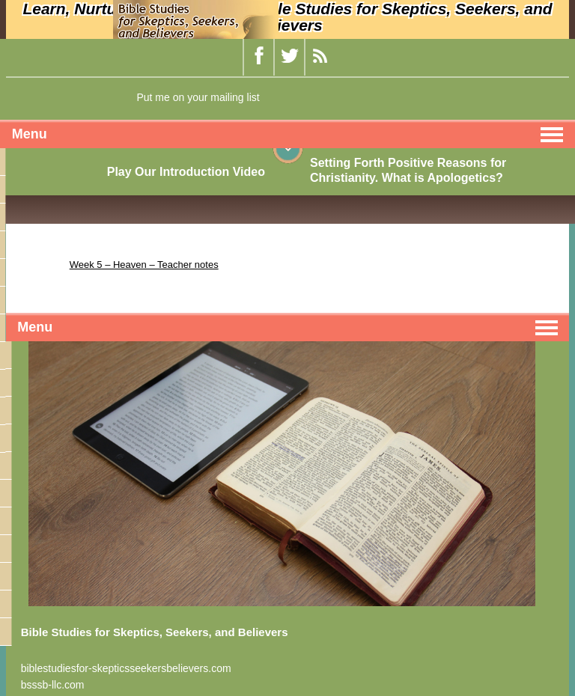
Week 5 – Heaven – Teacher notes (144, 264)
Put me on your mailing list (197, 97)
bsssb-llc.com (53, 685)
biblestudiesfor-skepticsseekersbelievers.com (126, 668)
